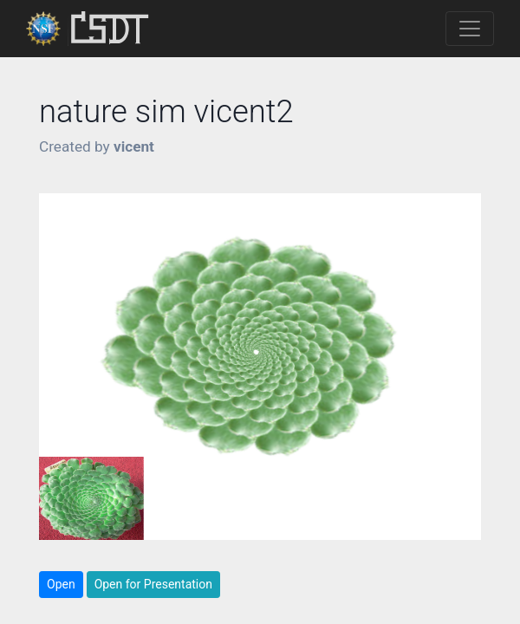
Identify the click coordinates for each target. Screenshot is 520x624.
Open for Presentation (153, 584)
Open (61, 584)
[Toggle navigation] (469, 28)
